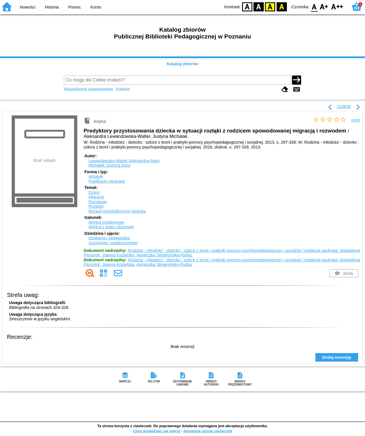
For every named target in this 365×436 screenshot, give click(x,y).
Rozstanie (97, 201)
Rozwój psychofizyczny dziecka (117, 211)
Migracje (96, 197)
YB (270, 6)
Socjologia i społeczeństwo (112, 243)
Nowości (27, 7)
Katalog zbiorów (182, 64)
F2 (337, 6)
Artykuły (95, 176)
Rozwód (95, 206)
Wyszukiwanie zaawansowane (88, 89)
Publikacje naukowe (106, 181)
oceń (355, 120)
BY (282, 6)
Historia (52, 7)
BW (258, 6)
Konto (95, 7)
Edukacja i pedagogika (109, 238)
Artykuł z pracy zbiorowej (111, 227)
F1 (324, 6)
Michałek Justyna (109, 165)
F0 (314, 6)
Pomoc (74, 7)
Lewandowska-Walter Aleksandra (124, 160)
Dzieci (94, 192)
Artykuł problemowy (106, 222)
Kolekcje (122, 89)
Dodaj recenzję (336, 357)
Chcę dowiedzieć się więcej (156, 431)
